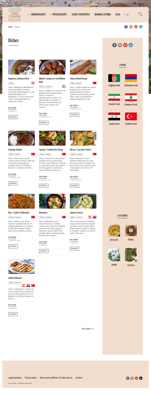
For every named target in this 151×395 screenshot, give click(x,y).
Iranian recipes (38, 14)
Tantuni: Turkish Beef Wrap (51, 149)
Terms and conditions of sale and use (56, 377)
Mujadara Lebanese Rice (18, 78)
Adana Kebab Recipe (78, 78)
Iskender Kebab (15, 149)
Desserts (114, 240)
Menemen (43, 212)
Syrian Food (114, 124)
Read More (13, 117)
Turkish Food (131, 124)
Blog (118, 14)
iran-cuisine (12, 108)
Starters (48, 87)
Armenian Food (131, 85)
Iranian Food (114, 104)
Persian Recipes (59, 14)
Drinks (114, 264)
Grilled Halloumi (15, 278)
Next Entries (86, 329)
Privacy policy (31, 377)
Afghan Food (114, 85)
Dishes (11, 83)
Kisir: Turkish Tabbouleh (18, 212)
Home (10, 27)
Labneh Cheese (76, 212)
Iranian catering (103, 14)
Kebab (79, 83)
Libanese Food (131, 104)
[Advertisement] (122, 171)
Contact (78, 377)
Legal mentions (15, 377)
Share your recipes (81, 14)
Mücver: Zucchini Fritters (80, 149)
